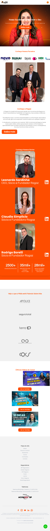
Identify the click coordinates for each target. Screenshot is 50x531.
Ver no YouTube (24, 389)
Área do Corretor (25, 450)
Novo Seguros (25, 478)
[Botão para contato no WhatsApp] (45, 526)
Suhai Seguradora (25, 480)
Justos (25, 476)
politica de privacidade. (28, 520)
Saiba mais (25, 27)
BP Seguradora (25, 467)
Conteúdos (25, 456)
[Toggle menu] (48, 2)
